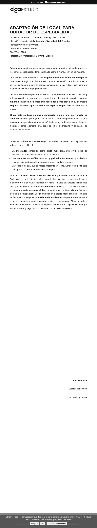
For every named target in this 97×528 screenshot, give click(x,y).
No (42, 524)
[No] (93, 520)
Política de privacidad (57, 524)
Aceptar (34, 524)
